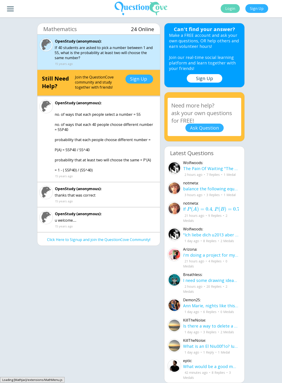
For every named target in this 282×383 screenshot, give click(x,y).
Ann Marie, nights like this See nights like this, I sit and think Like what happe (211, 305)
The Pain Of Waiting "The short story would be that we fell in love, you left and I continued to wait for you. (211, 168)
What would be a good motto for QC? (211, 366)
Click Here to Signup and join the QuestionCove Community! (98, 239)
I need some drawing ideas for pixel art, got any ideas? (211, 280)
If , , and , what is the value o (211, 209)
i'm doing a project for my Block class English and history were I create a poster (211, 255)
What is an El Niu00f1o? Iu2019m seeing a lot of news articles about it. (211, 346)
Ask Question (204, 128)
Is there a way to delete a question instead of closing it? (211, 326)
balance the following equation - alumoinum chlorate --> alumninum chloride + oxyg (211, 189)
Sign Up (257, 8)
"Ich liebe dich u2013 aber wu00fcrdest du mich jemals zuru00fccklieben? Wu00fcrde (211, 235)
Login (230, 8)
